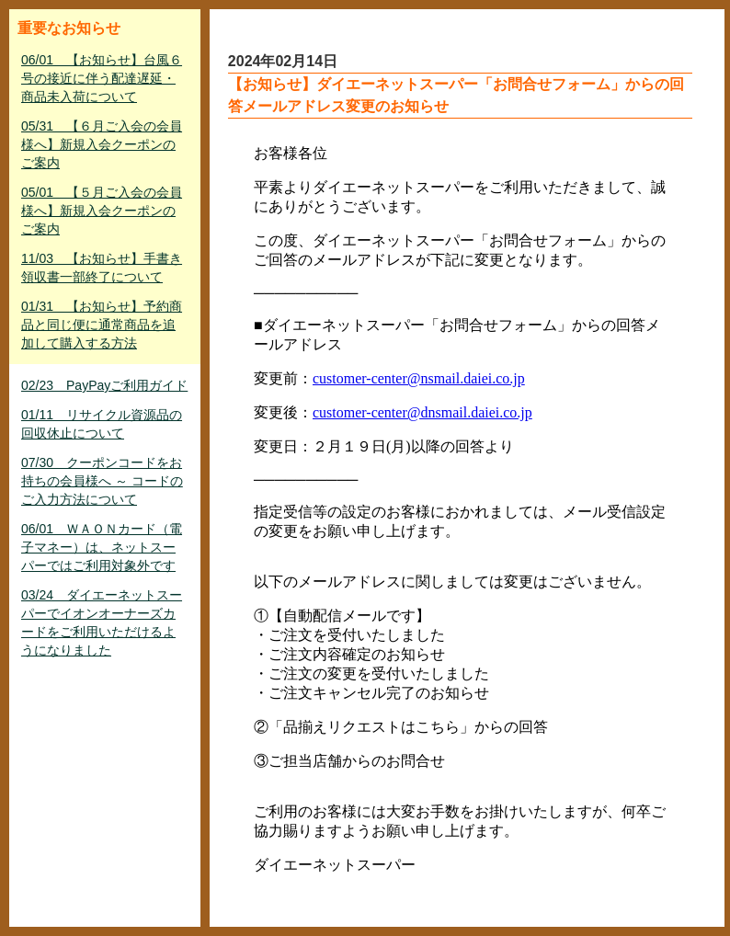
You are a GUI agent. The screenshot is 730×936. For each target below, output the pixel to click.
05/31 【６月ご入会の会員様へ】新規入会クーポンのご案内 (101, 144)
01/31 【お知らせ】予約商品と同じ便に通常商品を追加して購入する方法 (101, 324)
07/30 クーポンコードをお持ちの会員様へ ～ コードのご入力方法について (102, 481)
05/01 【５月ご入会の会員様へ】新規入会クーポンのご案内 (101, 210)
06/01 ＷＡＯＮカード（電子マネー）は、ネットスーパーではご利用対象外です (101, 547)
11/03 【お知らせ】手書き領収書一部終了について (101, 267)
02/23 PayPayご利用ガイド (104, 385)
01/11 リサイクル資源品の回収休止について (101, 423)
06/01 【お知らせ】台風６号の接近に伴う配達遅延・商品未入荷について (101, 78)
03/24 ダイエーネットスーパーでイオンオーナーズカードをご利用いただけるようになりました (101, 622)
